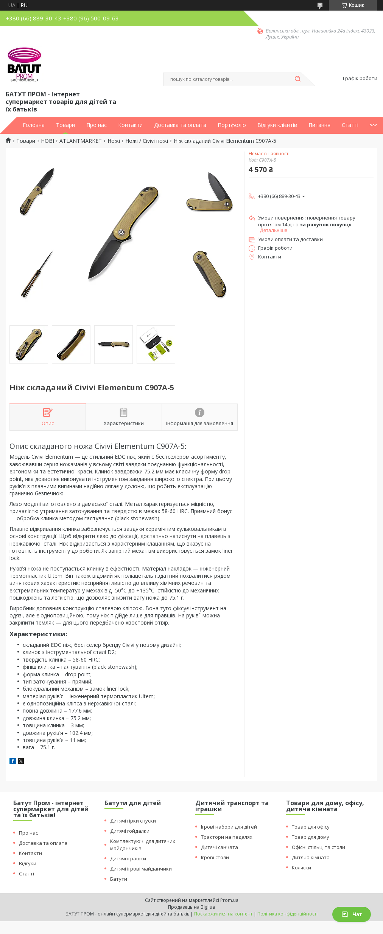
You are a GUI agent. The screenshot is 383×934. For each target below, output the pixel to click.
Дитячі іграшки (128, 858)
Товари (65, 125)
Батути (118, 878)
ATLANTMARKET (80, 141)
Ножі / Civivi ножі (146, 141)
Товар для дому (310, 836)
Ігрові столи (215, 857)
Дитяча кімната (311, 857)
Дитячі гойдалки (129, 830)
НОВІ (47, 141)
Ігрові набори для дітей (229, 826)
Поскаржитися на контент (223, 914)
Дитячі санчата (219, 847)
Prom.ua (229, 900)
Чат (351, 914)
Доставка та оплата (180, 125)
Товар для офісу (311, 826)
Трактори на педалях (226, 836)
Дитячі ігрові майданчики (141, 868)
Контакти (130, 125)
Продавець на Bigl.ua (191, 907)
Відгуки (27, 863)
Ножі (113, 141)
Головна (34, 125)
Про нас (96, 125)
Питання (319, 125)
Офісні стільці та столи (318, 847)
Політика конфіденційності (287, 914)
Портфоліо (232, 125)
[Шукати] (297, 79)
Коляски (301, 867)
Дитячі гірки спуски (133, 820)
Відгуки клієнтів (277, 125)
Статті (350, 125)
